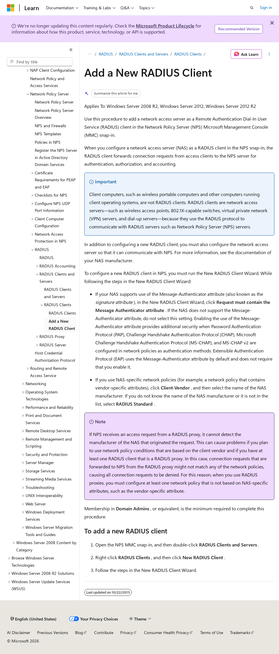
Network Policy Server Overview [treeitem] (54, 114)
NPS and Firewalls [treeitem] (50, 125)
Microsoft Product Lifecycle (165, 26)
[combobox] (39, 61)
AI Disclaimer (18, 632)
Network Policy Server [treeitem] (54, 102)
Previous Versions (52, 632)
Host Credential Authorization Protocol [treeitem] (55, 356)
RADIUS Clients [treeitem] (62, 313)
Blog (79, 632)
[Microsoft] (10, 8)
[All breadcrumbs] (89, 54)
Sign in (266, 7)
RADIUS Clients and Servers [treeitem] (57, 293)
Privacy (126, 632)
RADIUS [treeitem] (46, 257)
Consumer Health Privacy (166, 632)
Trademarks (240, 632)
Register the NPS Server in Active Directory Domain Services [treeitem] (56, 157)
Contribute (103, 632)
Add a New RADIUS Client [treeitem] (62, 324)
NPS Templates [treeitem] (48, 133)
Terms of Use (211, 632)
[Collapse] (71, 50)
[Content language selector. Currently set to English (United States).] (33, 619)
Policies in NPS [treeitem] (48, 142)
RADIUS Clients (188, 54)
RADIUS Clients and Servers (143, 54)
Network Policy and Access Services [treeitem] (47, 82)
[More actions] (269, 54)
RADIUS (106, 54)
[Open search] (252, 8)
